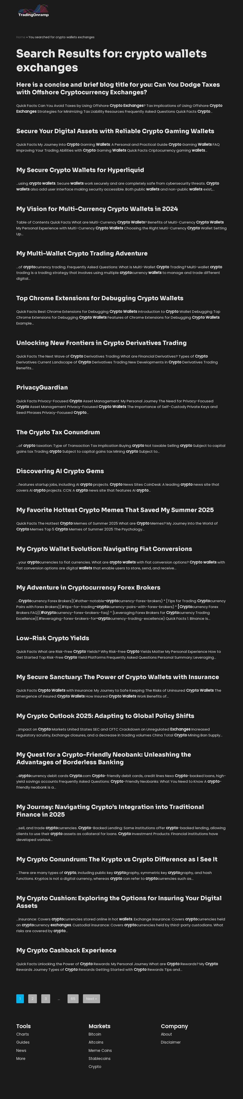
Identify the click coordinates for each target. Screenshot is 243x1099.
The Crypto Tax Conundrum (58, 440)
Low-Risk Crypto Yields (52, 652)
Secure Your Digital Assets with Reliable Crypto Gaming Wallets (115, 137)
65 (73, 1026)
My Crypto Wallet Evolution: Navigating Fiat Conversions (104, 556)
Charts (22, 1061)
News (21, 1078)
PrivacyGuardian (42, 395)
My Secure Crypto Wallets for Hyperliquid (80, 176)
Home (20, 37)
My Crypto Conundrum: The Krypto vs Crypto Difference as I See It (116, 886)
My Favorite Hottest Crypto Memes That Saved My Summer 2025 (115, 517)
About (166, 1061)
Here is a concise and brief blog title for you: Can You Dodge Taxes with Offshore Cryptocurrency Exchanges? (118, 88)
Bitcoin (95, 1061)
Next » (91, 1026)
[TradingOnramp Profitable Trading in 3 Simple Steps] (33, 10)
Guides (23, 1069)
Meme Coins (100, 1078)
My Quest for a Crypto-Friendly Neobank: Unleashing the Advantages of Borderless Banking (103, 784)
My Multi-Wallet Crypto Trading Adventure (82, 260)
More (20, 1086)
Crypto (95, 1094)
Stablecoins (100, 1086)
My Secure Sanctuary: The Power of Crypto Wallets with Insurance (117, 697)
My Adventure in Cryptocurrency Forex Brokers (88, 595)
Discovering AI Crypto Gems (60, 478)
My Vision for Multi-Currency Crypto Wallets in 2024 (97, 215)
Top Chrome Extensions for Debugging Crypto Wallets (99, 305)
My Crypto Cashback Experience (66, 977)
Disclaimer (171, 1069)
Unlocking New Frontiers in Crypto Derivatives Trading (101, 350)
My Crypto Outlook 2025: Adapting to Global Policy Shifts (105, 736)
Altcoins (96, 1069)
